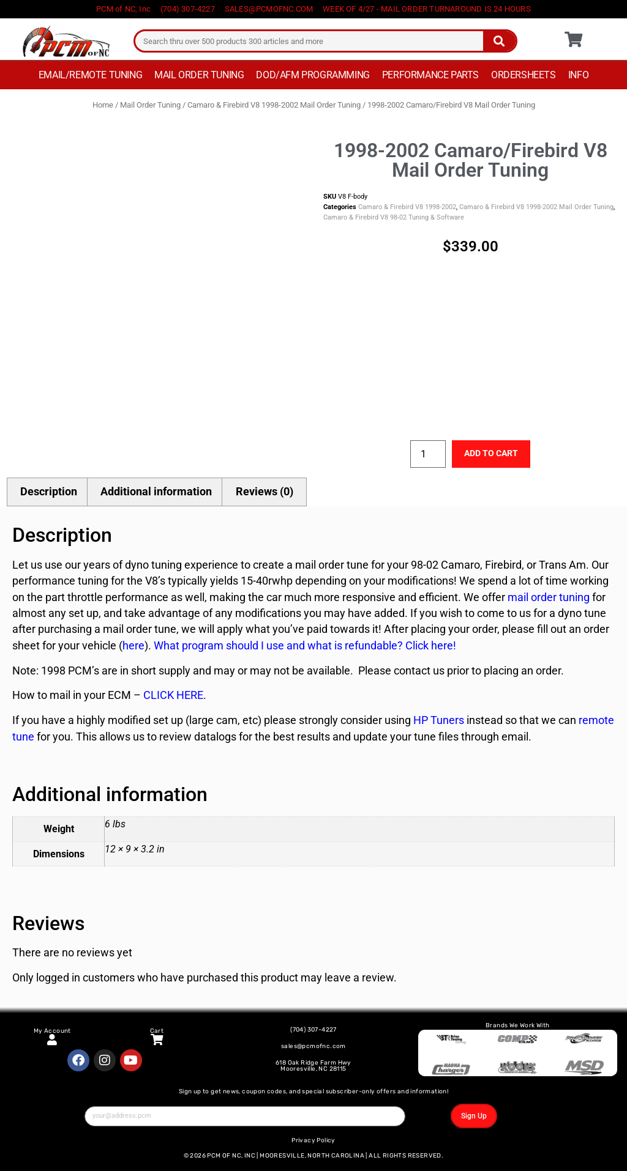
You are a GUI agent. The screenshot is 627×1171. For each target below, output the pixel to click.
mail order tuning (547, 597)
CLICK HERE (173, 695)
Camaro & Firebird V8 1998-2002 (407, 207)
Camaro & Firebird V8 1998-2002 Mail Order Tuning (274, 104)
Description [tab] (48, 492)
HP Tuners (438, 720)
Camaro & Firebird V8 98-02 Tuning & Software (393, 217)
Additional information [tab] (156, 492)
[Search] (499, 41)
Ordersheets (523, 75)
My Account (52, 1031)
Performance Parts (430, 75)
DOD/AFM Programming (312, 75)
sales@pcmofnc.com (313, 1046)
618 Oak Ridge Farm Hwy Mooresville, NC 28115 (313, 1066)
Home (102, 104)
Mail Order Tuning (199, 75)
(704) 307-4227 (313, 1029)
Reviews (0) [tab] (264, 492)
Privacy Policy (313, 1140)
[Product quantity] (428, 453)
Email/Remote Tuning (90, 75)
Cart (157, 1031)
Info (578, 75)
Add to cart (491, 453)
